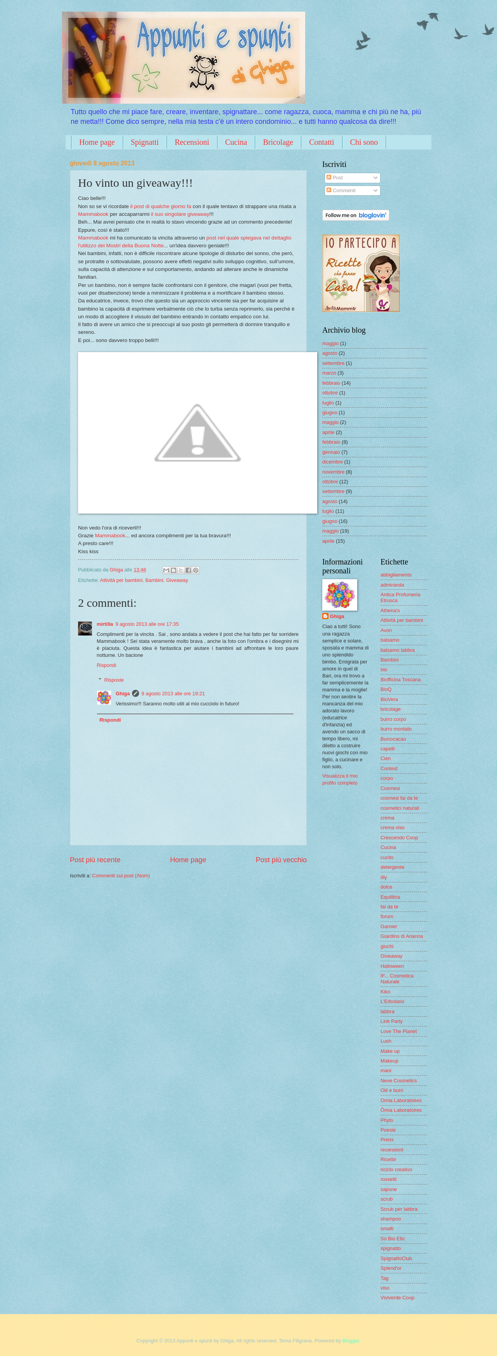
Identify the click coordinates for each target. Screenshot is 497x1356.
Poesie (388, 1130)
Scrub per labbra (399, 1209)
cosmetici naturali (400, 808)
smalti (387, 1228)
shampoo (391, 1219)
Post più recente (95, 860)
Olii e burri (392, 1090)
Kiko (385, 992)
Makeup (389, 1061)
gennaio (331, 452)
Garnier (389, 926)
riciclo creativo (396, 1169)
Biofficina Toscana (401, 679)
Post (334, 178)
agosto (329, 353)
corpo (387, 778)
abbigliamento (396, 575)
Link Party (392, 1021)
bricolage (391, 709)
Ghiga (123, 693)
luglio (328, 403)
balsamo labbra (398, 650)
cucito (387, 857)
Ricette (388, 1159)
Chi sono (364, 142)
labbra (387, 1011)
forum (387, 916)
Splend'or (391, 1268)
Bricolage (278, 142)
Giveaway (177, 580)
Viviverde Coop (397, 1297)
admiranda (392, 585)
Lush (386, 1041)
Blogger (351, 1341)
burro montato (396, 729)
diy (384, 877)
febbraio (331, 383)
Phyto (387, 1120)
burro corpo (393, 719)
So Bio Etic (393, 1238)
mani (386, 1070)
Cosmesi (390, 788)
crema (387, 818)
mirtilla (105, 624)
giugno (329, 412)
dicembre (332, 462)
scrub (387, 1199)
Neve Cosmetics (399, 1080)
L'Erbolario (392, 1001)
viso (385, 1288)
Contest (389, 768)
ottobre (330, 393)
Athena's (390, 610)
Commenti (341, 190)
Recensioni (192, 142)
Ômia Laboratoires (401, 1110)
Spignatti (145, 142)
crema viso (393, 827)
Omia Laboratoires (401, 1100)
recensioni (392, 1150)
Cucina (236, 142)
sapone (389, 1189)
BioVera (389, 699)
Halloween (392, 966)
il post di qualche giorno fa (160, 206)
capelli (388, 749)
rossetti (389, 1179)
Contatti (321, 142)
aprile (328, 432)
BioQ (386, 689)
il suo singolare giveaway (180, 214)
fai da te (389, 907)
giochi (387, 946)
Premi (387, 1139)
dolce (387, 887)
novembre (333, 472)
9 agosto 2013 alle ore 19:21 (173, 693)
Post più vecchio (281, 860)
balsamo (390, 640)
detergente (393, 867)
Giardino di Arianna (402, 936)
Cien (386, 758)
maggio (330, 343)
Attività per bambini (121, 580)
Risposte (114, 680)
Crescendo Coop (399, 837)
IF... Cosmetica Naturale (397, 978)
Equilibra (390, 897)
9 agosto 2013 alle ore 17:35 (147, 624)
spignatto (391, 1248)
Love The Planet (399, 1031)
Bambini (154, 580)
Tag (385, 1278)
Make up (390, 1051)
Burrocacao (393, 739)
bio (384, 669)
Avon (386, 630)
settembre (333, 363)
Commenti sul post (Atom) (121, 876)
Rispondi (106, 665)
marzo (329, 373)
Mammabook (93, 214)
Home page (97, 142)
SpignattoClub (396, 1258)
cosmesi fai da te (399, 798)
